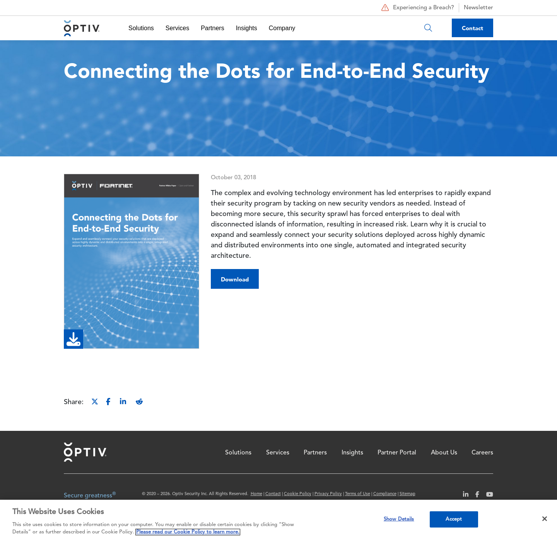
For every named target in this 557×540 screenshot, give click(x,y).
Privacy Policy (328, 494)
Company (282, 28)
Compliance (384, 494)
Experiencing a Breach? (416, 8)
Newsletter (478, 8)
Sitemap (407, 494)
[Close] (544, 518)
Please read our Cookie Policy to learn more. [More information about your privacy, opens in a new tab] (187, 532)
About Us (444, 453)
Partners (212, 28)
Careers (482, 453)
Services (177, 28)
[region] (278, 520)
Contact (472, 28)
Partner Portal (397, 453)
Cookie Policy (297, 494)
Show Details (399, 519)
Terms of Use (357, 494)
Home (85, 452)
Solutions (141, 28)
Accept (454, 519)
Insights (246, 28)
